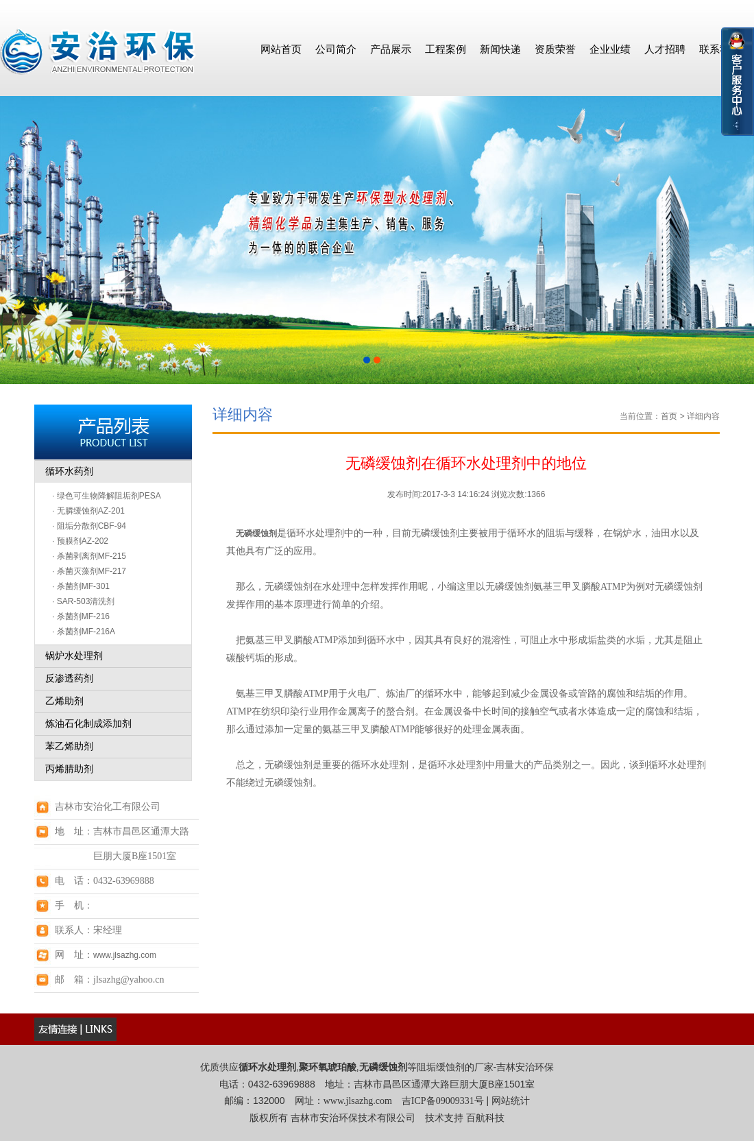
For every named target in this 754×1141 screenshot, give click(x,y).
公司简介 (335, 49)
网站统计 (510, 1101)
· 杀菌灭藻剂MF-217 (89, 571)
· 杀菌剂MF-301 (81, 586)
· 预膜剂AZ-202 (80, 541)
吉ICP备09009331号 (443, 1101)
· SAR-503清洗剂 (83, 601)
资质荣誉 (555, 49)
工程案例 (445, 49)
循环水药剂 (69, 471)
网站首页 (281, 49)
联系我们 (719, 49)
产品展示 (390, 49)
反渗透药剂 (69, 678)
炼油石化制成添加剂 (88, 724)
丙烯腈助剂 (69, 769)
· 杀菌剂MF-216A (83, 631)
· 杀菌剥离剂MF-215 (89, 556)
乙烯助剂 (64, 701)
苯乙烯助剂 (69, 746)
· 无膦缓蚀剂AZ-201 (88, 511)
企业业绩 (610, 49)
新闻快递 (500, 49)
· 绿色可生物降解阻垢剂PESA (106, 496)
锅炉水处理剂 (74, 656)
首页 (669, 416)
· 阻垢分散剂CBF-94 (89, 526)
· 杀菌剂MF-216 (81, 616)
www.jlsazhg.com (124, 955)
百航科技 (485, 1118)
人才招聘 (664, 49)
